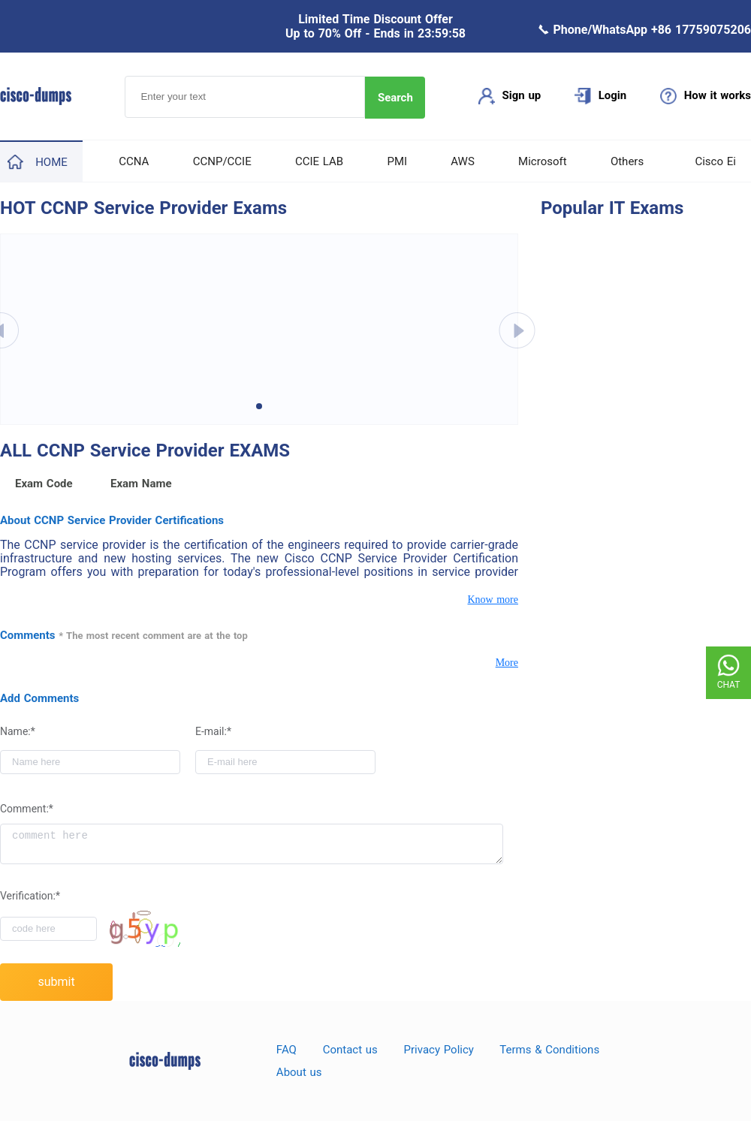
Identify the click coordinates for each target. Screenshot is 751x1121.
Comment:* (26, 809)
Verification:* (30, 896)
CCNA (134, 161)
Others (627, 161)
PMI (397, 161)
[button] (259, 406)
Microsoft (542, 161)
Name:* (17, 731)
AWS (463, 161)
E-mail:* (213, 731)
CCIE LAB (319, 161)
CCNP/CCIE (222, 161)
